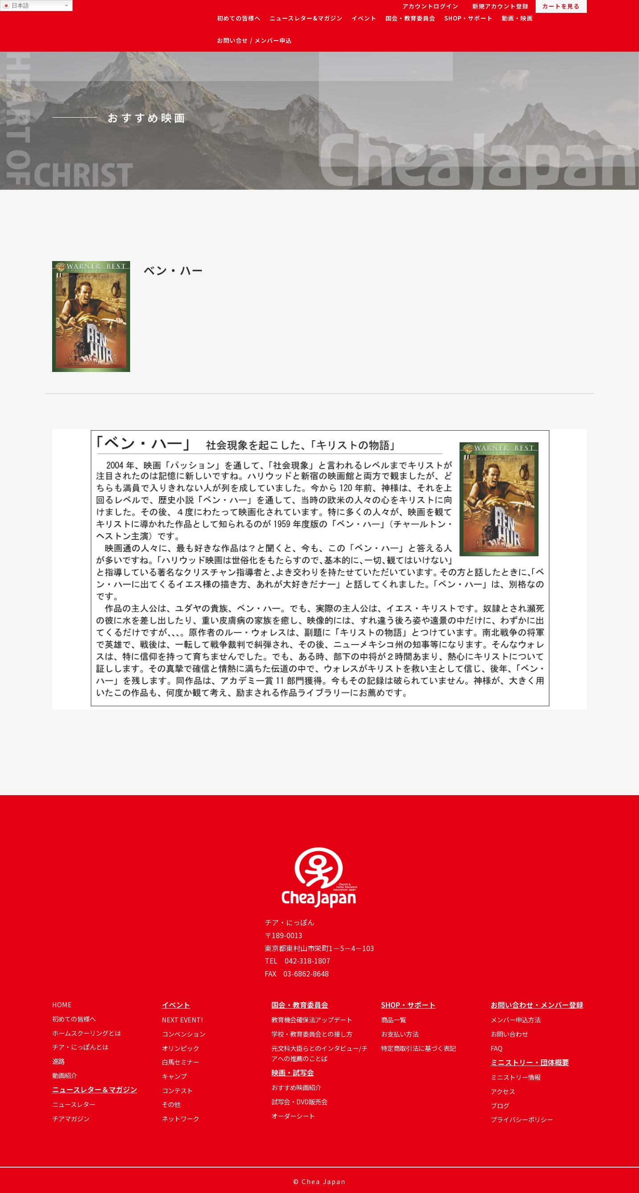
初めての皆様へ (74, 1018)
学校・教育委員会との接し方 (311, 1033)
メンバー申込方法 (516, 1019)
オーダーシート (293, 1115)
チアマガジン (71, 1118)
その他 (171, 1104)
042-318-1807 (307, 961)
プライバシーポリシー (522, 1119)
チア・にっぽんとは (80, 1046)
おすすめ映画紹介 (296, 1087)
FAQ (497, 1048)
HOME (62, 1004)
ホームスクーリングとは (86, 1033)
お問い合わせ (509, 1033)
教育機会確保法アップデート (311, 1019)
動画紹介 (64, 1075)
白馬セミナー (180, 1061)
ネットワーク (180, 1118)
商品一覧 (393, 1019)
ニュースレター (73, 1104)
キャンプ (174, 1076)
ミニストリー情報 (516, 1077)
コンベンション (183, 1033)
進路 (58, 1061)
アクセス (503, 1091)
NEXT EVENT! (182, 1019)
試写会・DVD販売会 (299, 1101)
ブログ (500, 1105)
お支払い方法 (399, 1033)
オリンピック (180, 1048)
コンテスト (177, 1090)
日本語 (16, 5)
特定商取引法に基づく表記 (418, 1048)
